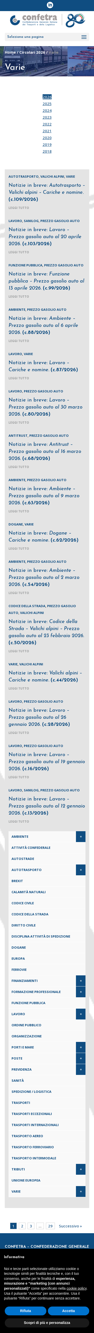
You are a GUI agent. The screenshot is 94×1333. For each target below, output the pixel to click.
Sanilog (31, 221)
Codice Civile (23, 903)
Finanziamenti (25, 980)
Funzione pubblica (25, 265)
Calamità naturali (29, 892)
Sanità (18, 1080)
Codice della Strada (27, 606)
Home (10, 52)
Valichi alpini (52, 176)
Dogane (16, 524)
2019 (47, 144)
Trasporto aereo (27, 1136)
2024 (47, 110)
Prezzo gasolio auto (60, 221)
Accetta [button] (68, 1311)
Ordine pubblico (26, 1025)
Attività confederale (31, 847)
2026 (47, 96)
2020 (47, 137)
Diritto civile (24, 925)
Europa (18, 958)
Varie (70, 176)
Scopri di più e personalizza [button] (47, 1323)
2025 (47, 103)
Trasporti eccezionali (32, 1113)
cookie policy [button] (76, 1288)
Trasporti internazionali (35, 1125)
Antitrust (18, 435)
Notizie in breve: (47, 192)
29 (50, 1225)
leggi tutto (19, 208)
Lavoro (15, 221)
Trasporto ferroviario (33, 1147)
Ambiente (17, 309)
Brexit (17, 881)
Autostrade (23, 858)
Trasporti (21, 1102)
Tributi (18, 1169)
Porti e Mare (23, 1047)
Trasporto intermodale (34, 1158)
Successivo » (70, 1225)
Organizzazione (27, 1036)
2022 (47, 124)
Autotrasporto (24, 176)
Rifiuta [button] (25, 1311)
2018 (47, 151)
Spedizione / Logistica (31, 1091)
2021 (47, 130)
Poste (17, 1058)
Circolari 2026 (32, 52)
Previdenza (22, 1069)
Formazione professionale (36, 991)
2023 (47, 117)
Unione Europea (26, 1180)
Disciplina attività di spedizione (41, 936)
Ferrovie (19, 969)
